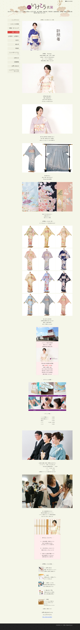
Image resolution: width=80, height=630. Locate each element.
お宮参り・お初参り (13, 36)
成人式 (17, 44)
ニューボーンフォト (14, 53)
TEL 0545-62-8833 (47, 617)
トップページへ (47, 614)
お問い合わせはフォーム (47, 612)
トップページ (15, 20)
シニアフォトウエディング (14, 70)
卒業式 (17, 48)
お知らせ (16, 57)
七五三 (17, 40)
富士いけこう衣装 (61, 625)
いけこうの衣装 (15, 24)
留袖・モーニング (14, 28)
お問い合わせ (15, 66)
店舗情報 (16, 62)
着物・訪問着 (15, 32)
